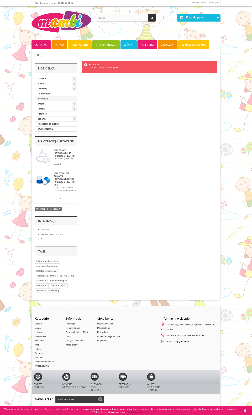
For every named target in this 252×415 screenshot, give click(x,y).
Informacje (47, 221)
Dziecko (41, 45)
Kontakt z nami (199, 2)
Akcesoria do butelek (48, 124)
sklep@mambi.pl (181, 341)
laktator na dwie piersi (47, 261)
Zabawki (167, 45)
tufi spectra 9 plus (59, 280)
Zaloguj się (214, 2)
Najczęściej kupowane (56, 141)
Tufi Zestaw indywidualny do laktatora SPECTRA (64, 153)
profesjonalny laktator (47, 266)
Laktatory (79, 45)
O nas (43, 239)
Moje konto (105, 318)
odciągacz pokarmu (46, 276)
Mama (59, 45)
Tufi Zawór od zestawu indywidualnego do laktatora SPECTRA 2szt (64, 179)
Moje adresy (103, 332)
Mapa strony (72, 345)
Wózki (128, 45)
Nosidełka (43, 99)
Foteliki (147, 45)
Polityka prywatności (75, 340)
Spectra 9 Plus (67, 276)
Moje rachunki (103, 328)
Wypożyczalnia (194, 45)
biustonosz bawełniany (47, 290)
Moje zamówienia (105, 324)
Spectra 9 (41, 280)
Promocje (42, 114)
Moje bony (102, 340)
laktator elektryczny (46, 271)
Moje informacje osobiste (109, 336)
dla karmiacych (58, 285)
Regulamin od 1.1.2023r (51, 234)
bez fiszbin (41, 285)
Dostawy (44, 229)
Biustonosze (106, 45)
